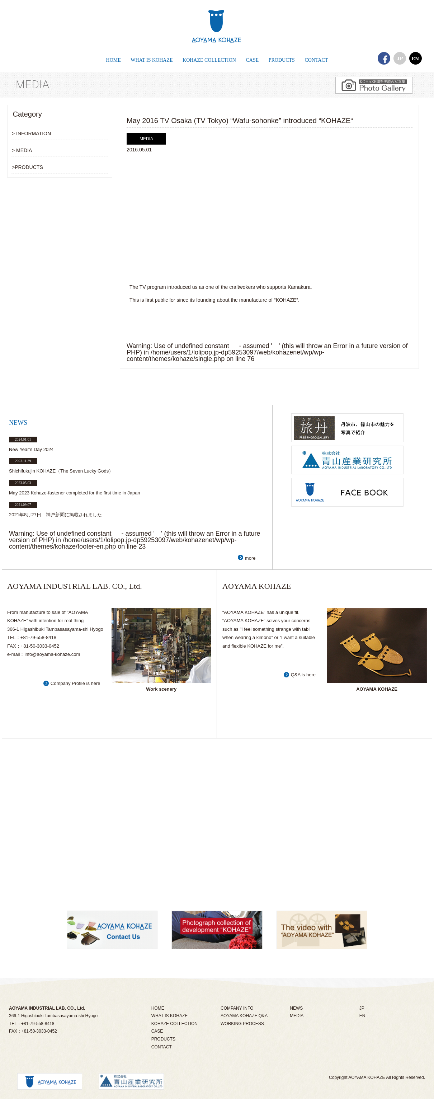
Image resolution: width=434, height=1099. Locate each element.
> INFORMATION (31, 133)
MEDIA (296, 1015)
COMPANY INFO (237, 1008)
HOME (157, 1008)
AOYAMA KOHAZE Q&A (244, 1015)
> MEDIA (22, 150)
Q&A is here (303, 674)
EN (362, 1015)
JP (361, 1008)
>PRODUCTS (27, 167)
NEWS (296, 1008)
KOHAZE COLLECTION (174, 1023)
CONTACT (161, 1046)
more (250, 558)
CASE (157, 1031)
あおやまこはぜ (217, 27)
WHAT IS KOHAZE (169, 1015)
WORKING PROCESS (242, 1023)
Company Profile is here (75, 683)
